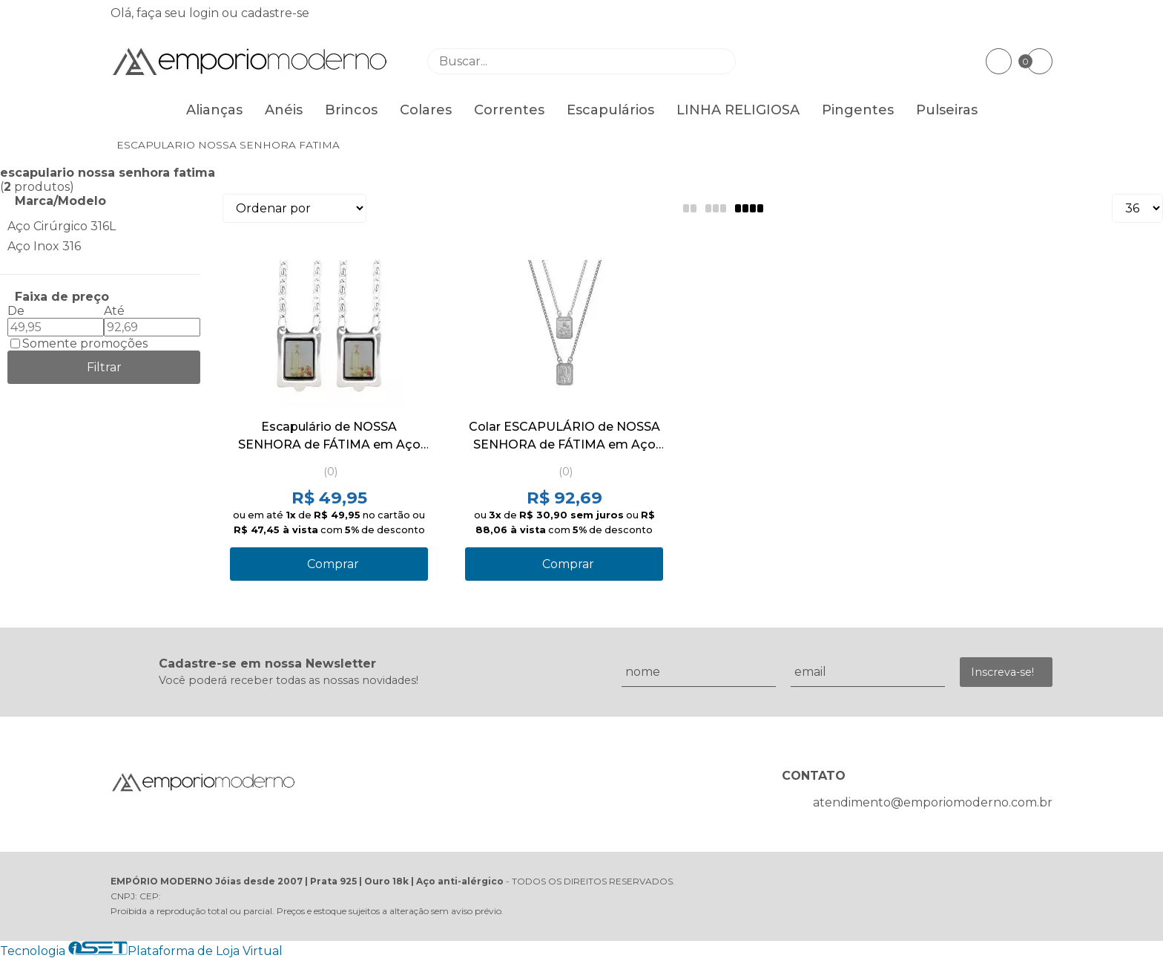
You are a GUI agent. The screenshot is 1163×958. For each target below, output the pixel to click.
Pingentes (858, 110)
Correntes (509, 110)
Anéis (284, 110)
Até (114, 311)
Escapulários (610, 110)
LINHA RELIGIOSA (738, 110)
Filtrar (104, 367)
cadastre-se (275, 13)
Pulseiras (947, 110)
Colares (426, 110)
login (205, 13)
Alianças (214, 110)
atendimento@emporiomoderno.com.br (932, 802)
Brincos (351, 110)
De (15, 311)
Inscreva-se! (1002, 672)
